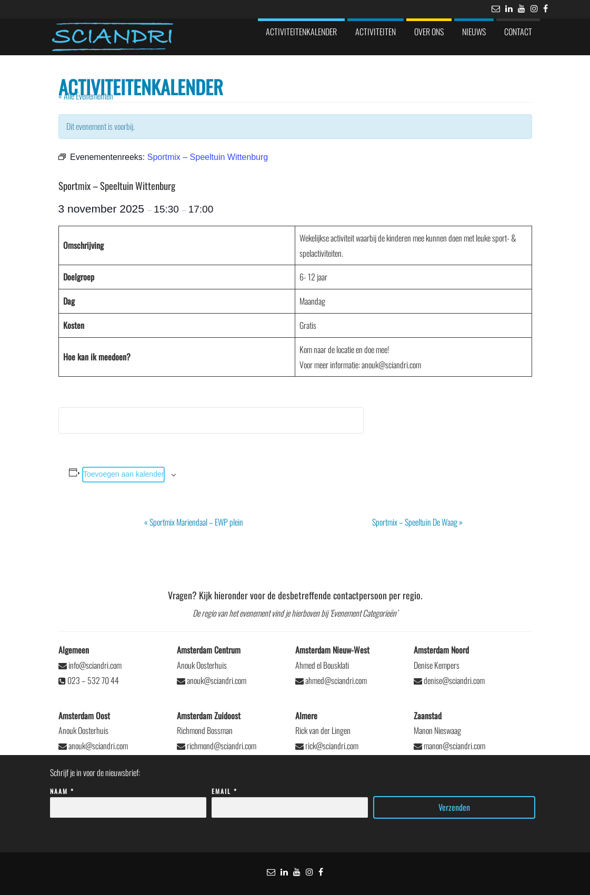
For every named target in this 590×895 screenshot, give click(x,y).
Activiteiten (375, 31)
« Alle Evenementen (85, 95)
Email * (290, 799)
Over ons (429, 31)
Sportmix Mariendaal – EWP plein (193, 522)
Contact (518, 31)
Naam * (128, 799)
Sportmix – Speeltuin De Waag (417, 522)
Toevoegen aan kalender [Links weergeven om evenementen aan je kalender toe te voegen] (123, 474)
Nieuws (474, 31)
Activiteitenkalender (301, 31)
